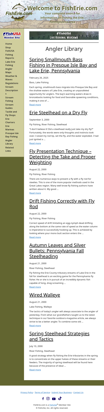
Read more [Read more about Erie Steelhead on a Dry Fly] (35, 143)
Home (8, 43)
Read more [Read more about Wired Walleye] (35, 325)
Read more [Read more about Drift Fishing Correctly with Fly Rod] (35, 237)
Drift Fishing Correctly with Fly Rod (61, 204)
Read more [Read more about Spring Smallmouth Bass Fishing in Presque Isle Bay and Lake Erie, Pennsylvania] (35, 104)
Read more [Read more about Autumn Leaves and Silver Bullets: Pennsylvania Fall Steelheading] (35, 286)
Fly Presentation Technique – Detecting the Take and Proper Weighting (62, 156)
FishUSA (53, 405)
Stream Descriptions (11, 90)
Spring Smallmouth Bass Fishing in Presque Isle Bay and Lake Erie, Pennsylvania (63, 65)
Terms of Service (42, 392)
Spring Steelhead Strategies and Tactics (59, 336)
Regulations (11, 83)
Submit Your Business (62, 392)
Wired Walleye (44, 295)
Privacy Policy (27, 392)
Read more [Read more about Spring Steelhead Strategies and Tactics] (35, 369)
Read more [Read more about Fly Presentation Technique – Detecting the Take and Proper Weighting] (35, 193)
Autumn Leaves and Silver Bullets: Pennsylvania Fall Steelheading (57, 250)
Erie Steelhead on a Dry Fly (58, 112)
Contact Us (78, 392)
